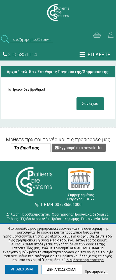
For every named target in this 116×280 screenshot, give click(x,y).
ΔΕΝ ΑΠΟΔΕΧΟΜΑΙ (61, 270)
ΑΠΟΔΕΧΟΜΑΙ (22, 269)
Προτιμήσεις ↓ (96, 271)
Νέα (105, 219)
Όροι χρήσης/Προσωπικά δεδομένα (80, 214)
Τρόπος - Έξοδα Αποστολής (28, 219)
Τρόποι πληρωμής (65, 219)
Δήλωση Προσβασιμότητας (28, 214)
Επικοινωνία (90, 219)
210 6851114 (20, 54)
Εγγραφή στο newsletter (79, 147)
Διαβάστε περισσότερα (85, 260)
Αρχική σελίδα (20, 72)
